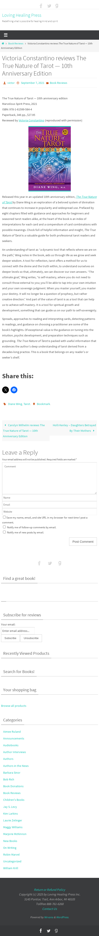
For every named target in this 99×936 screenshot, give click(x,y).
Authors (8, 759)
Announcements (13, 738)
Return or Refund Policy (49, 890)
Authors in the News (16, 766)
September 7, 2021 (32, 83)
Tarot (27, 404)
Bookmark (43, 404)
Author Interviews (14, 752)
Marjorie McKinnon (14, 834)
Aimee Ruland (12, 732)
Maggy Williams (12, 827)
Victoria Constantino (31, 120)
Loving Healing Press (21, 15)
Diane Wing (15, 404)
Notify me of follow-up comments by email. (31, 527)
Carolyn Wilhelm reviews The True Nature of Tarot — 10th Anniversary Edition (24, 430)
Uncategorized (12, 861)
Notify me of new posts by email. (25, 532)
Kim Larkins (10, 813)
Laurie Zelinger (12, 820)
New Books (10, 841)
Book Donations (13, 786)
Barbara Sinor (11, 772)
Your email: (8, 624)
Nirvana (48, 917)
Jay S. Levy (10, 807)
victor (11, 83)
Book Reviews (15, 43)
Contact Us (49, 909)
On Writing (9, 848)
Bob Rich (8, 779)
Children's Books (13, 800)
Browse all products (13, 706)
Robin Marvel (11, 854)
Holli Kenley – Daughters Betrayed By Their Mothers (74, 428)
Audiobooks (10, 745)
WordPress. (62, 917)
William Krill (10, 868)
